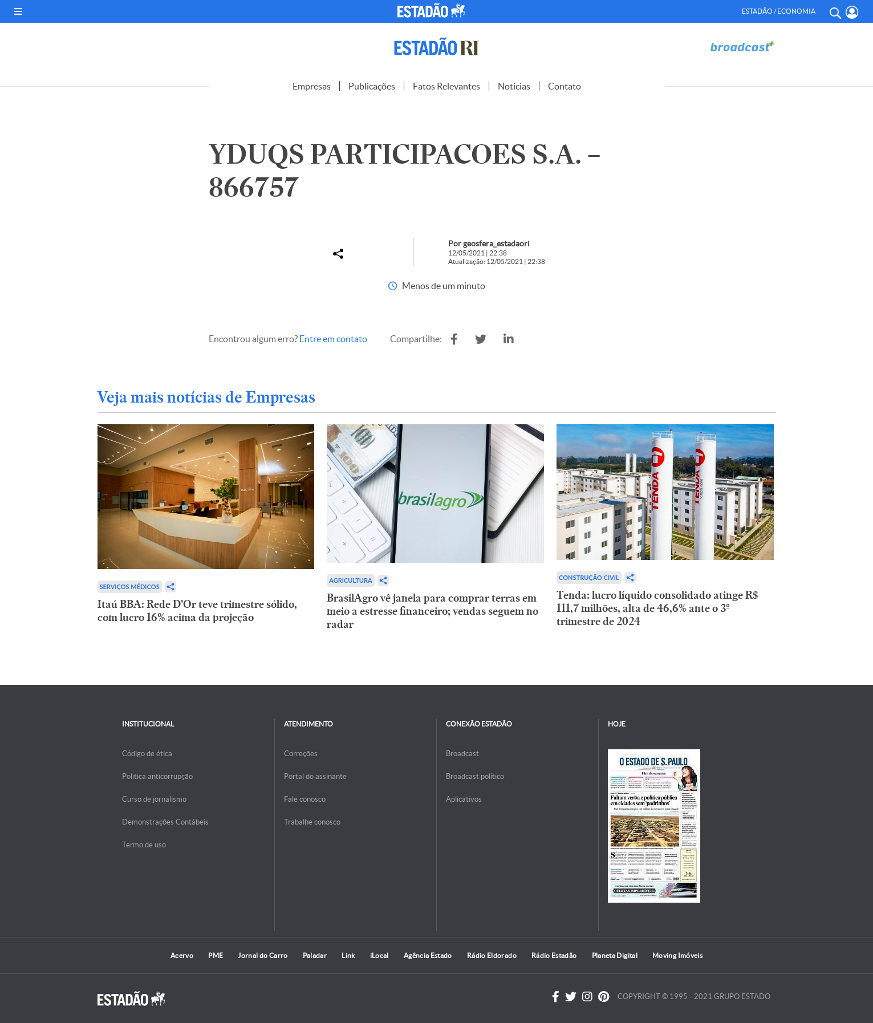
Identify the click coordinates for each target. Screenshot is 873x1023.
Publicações (371, 86)
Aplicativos (464, 799)
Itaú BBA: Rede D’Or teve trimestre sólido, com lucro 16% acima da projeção (197, 611)
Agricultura (350, 580)
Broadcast (462, 753)
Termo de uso (144, 845)
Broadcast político (475, 776)
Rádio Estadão (554, 955)
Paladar (315, 955)
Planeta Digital (615, 955)
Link (348, 955)
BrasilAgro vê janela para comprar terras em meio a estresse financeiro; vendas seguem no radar (432, 611)
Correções (301, 753)
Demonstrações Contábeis (165, 822)
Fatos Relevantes (446, 86)
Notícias (514, 86)
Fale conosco (305, 799)
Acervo (181, 955)
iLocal (379, 955)
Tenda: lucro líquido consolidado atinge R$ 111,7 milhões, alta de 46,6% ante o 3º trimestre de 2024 (657, 608)
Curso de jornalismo (154, 799)
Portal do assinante (315, 776)
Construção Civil (589, 577)
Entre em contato (333, 339)
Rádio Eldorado (492, 955)
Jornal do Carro (262, 955)
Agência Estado (428, 955)
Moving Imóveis (677, 955)
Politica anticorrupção (157, 776)
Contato (564, 86)
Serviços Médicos (130, 586)
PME (215, 955)
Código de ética (147, 753)
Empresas (312, 86)
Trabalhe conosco (312, 822)
